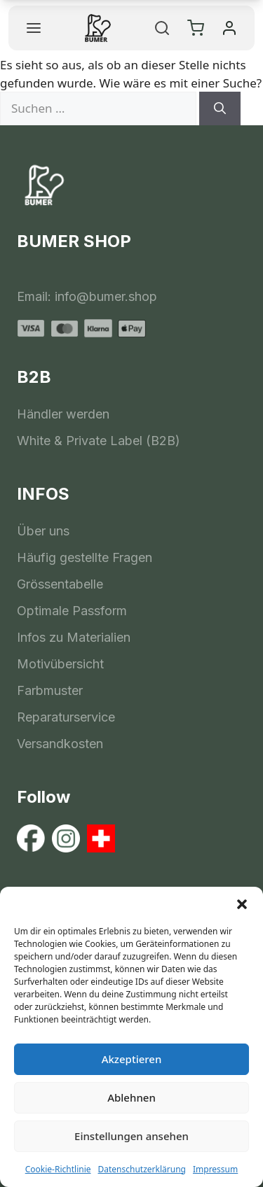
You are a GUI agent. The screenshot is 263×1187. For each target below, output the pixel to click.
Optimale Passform (72, 610)
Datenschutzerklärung (142, 1169)
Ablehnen (131, 1097)
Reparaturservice (66, 717)
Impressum (215, 1169)
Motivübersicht (60, 663)
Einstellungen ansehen (131, 1136)
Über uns (43, 531)
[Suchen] (220, 108)
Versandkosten (60, 743)
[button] (242, 904)
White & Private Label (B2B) (98, 440)
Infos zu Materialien (73, 637)
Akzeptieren (132, 1059)
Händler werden (63, 414)
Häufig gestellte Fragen (84, 557)
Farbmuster (50, 690)
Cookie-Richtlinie (58, 1169)
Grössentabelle (60, 584)
